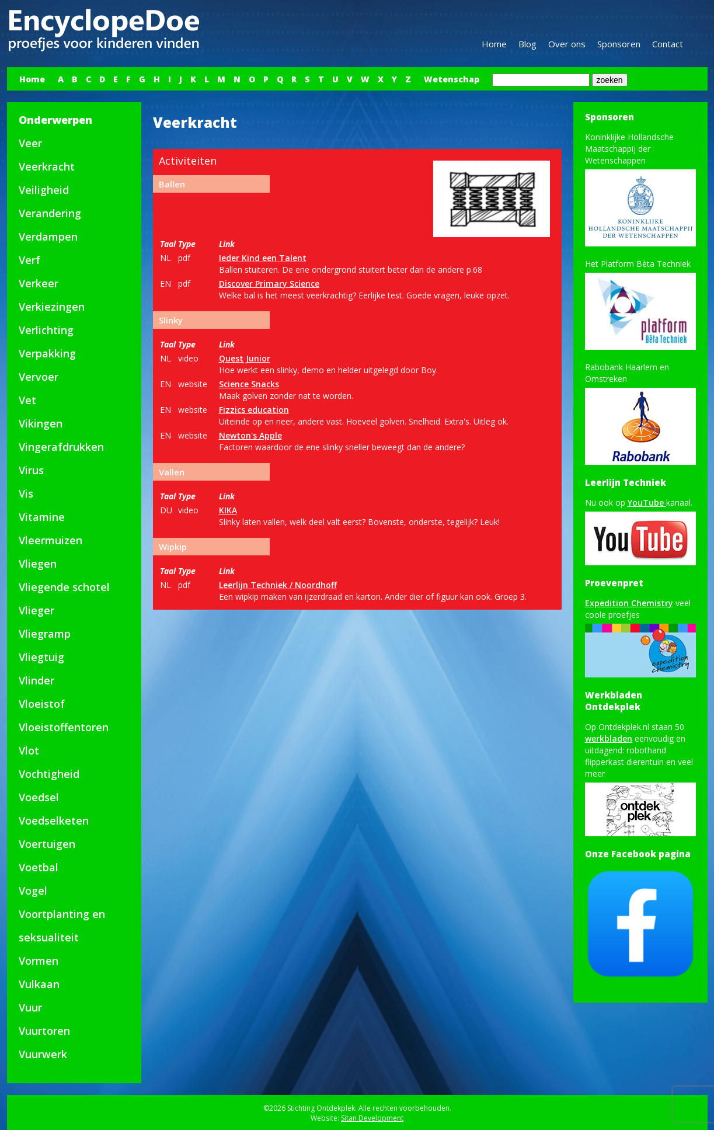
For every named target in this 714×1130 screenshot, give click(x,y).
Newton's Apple (250, 435)
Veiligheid (44, 190)
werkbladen (608, 738)
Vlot (29, 750)
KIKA (228, 510)
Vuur (30, 1007)
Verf (29, 260)
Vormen (38, 961)
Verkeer (38, 283)
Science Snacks (249, 384)
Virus (31, 470)
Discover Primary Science (269, 283)
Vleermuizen (50, 540)
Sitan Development (372, 1118)
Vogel (33, 891)
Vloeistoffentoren (64, 727)
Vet (27, 400)
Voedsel (39, 797)
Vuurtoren (44, 1031)
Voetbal (38, 867)
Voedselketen (54, 820)
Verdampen (48, 237)
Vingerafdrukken (61, 447)
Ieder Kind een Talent (263, 257)
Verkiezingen (52, 307)
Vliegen (38, 564)
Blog (527, 44)
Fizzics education (254, 409)
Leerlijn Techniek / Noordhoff (278, 584)
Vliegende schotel (64, 587)
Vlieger (36, 610)
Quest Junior (244, 358)
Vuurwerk (43, 1054)
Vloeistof (42, 704)
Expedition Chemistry (629, 603)
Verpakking (47, 353)
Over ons (567, 44)
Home (494, 44)
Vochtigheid (49, 774)
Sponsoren (618, 44)
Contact (667, 44)
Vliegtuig (41, 657)
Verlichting (46, 330)
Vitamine (42, 517)
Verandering (50, 213)
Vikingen (40, 423)
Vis (26, 493)
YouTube (647, 502)
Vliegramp (45, 634)
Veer (30, 143)
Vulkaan (39, 984)
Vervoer (38, 377)
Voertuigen (47, 844)
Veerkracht (47, 166)
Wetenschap (451, 79)
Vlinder (36, 680)
